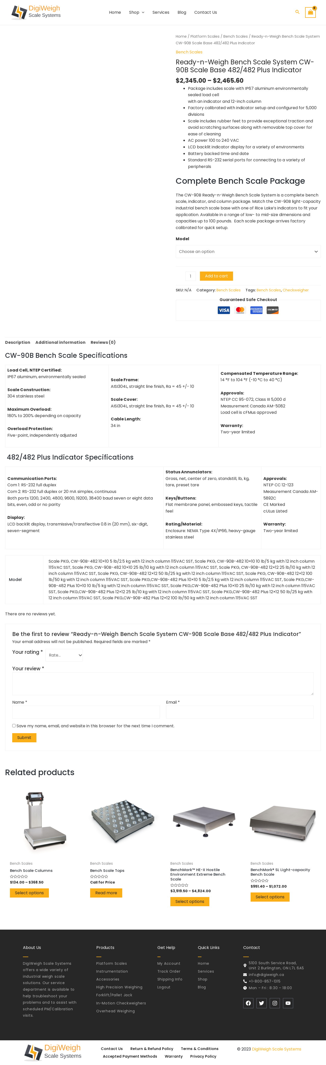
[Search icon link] (297, 12)
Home (181, 36)
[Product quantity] (190, 276)
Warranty (174, 1056)
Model (182, 239)
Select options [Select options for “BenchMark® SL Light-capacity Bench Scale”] (270, 899)
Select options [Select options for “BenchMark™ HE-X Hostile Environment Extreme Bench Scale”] (189, 904)
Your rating (27, 652)
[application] (141, 12)
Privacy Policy (205, 1056)
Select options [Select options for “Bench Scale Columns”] (29, 894)
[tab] (17, 342)
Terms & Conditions (201, 1049)
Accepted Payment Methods (129, 1056)
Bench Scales (236, 36)
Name (19, 703)
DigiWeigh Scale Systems (277, 1049)
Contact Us (110, 1049)
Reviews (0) (104, 342)
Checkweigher (296, 290)
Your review (28, 668)
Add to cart (216, 276)
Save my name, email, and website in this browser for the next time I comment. (95, 726)
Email (173, 703)
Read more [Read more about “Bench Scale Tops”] (106, 894)
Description (17, 342)
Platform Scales (205, 36)
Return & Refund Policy (151, 1049)
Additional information (61, 342)
